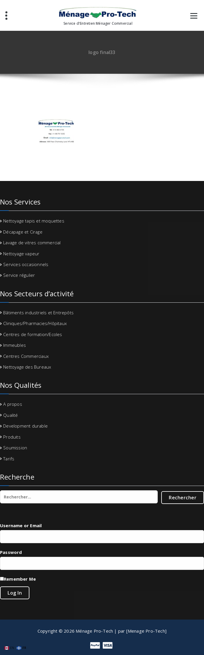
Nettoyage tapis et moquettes (33, 221)
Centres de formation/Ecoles (32, 334)
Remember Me (20, 579)
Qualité (10, 415)
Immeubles (14, 345)
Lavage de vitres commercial (32, 242)
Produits (12, 437)
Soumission (15, 448)
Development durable (25, 426)
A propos (12, 404)
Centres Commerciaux (26, 356)
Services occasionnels (25, 264)
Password (11, 552)
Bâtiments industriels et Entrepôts (38, 312)
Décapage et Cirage (22, 232)
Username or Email (21, 525)
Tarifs (8, 459)
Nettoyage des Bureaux (27, 367)
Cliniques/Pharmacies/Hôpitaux (35, 323)
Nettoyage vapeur (21, 253)
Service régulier (19, 275)
